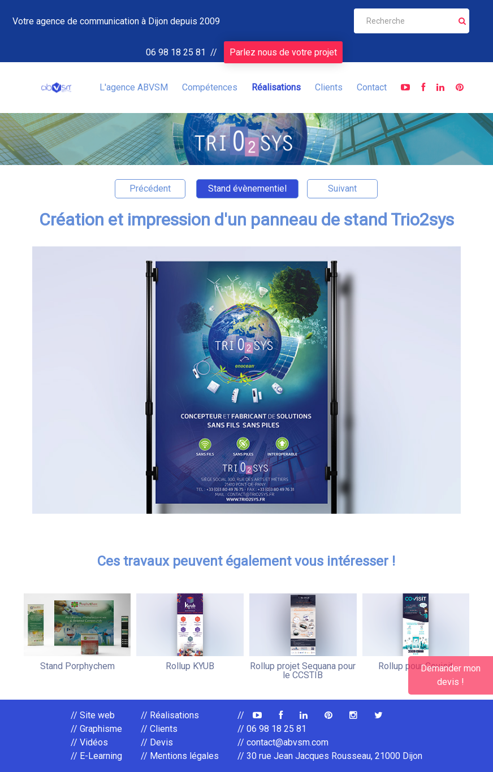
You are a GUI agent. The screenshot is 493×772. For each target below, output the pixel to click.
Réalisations (276, 87)
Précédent (150, 188)
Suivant (342, 188)
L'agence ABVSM (134, 87)
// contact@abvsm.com (282, 742)
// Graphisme (96, 728)
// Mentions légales (180, 756)
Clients (329, 87)
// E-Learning (96, 756)
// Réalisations (170, 715)
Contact (372, 87)
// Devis (157, 742)
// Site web (93, 715)
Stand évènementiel (247, 188)
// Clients (159, 728)
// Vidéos (89, 742)
